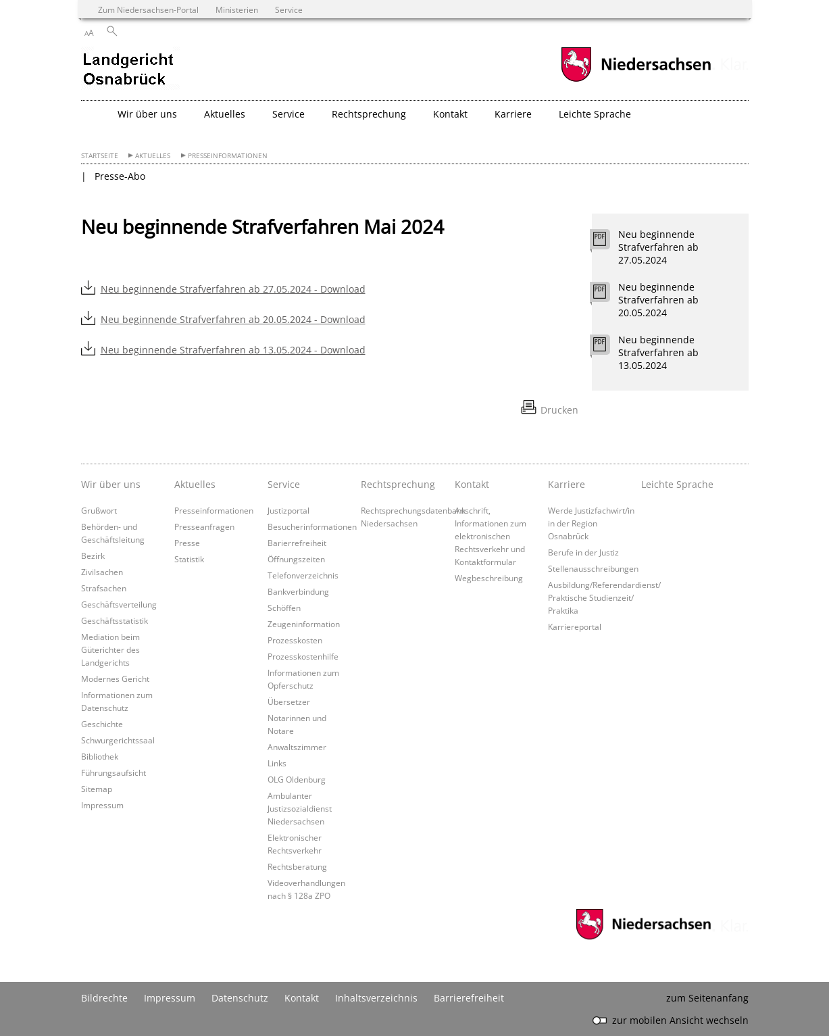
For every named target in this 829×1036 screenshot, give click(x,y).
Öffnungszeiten (296, 558)
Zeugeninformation (304, 623)
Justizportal (288, 510)
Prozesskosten (295, 640)
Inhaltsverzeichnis (376, 997)
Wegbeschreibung (489, 577)
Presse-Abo (120, 176)
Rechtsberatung (297, 866)
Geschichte (102, 723)
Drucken (559, 409)
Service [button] (288, 113)
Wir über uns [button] (147, 113)
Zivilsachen (102, 571)
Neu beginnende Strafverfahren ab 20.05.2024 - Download (233, 319)
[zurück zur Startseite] (130, 70)
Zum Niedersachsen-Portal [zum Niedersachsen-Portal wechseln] (148, 9)
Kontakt (472, 484)
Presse (187, 542)
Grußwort (99, 510)
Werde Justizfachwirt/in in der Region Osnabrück (591, 523)
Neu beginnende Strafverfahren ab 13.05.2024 (658, 352)
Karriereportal (574, 626)
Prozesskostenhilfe (303, 656)
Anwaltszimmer (297, 746)
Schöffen (284, 607)
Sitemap (96, 788)
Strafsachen (103, 588)
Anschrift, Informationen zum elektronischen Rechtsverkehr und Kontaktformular (490, 536)
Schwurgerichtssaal (118, 740)
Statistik (189, 558)
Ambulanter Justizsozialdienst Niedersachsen (300, 808)
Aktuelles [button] (224, 113)
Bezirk (93, 555)
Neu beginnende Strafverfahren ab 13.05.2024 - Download (233, 349)
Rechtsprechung (398, 484)
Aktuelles (152, 155)
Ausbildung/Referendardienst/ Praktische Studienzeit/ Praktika (604, 597)
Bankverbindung (298, 591)
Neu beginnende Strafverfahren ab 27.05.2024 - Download (233, 288)
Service (284, 484)
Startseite (99, 155)
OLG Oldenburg (297, 779)
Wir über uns (111, 484)
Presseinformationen (228, 155)
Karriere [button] (513, 113)
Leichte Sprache (595, 113)
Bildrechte (104, 997)
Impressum (102, 804)
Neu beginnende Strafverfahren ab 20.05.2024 (658, 299)
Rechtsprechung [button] (369, 113)
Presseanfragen (204, 526)
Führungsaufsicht (113, 772)
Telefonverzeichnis (303, 575)
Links (277, 763)
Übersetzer (289, 701)
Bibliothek (99, 756)
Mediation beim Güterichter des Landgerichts (110, 649)
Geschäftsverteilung (119, 604)
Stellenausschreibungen (593, 568)
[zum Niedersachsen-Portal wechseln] (636, 80)
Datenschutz (239, 997)
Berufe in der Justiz (583, 552)
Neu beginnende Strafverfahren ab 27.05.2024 (658, 247)
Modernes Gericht (115, 678)
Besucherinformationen (312, 526)
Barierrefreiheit (297, 542)
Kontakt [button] (450, 113)
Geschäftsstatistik (114, 620)
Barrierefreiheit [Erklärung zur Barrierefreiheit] (469, 997)
